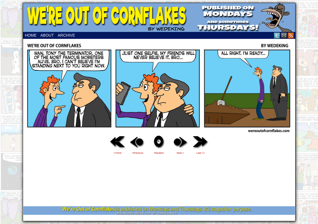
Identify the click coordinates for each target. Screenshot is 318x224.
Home (31, 35)
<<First (117, 153)
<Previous (137, 153)
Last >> (200, 153)
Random (159, 153)
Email (284, 35)
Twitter (277, 35)
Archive (66, 35)
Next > (180, 153)
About (47, 35)
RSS (290, 35)
